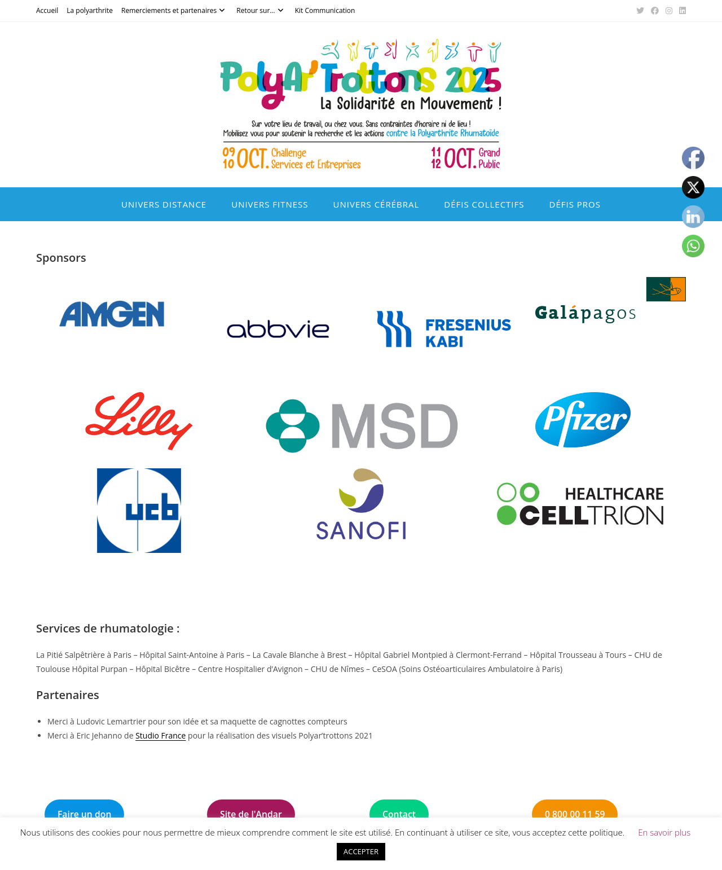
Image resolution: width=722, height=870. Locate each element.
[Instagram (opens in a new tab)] (669, 10)
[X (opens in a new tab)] (640, 10)
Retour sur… (261, 10)
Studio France (160, 735)
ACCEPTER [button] (361, 851)
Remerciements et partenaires (174, 10)
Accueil (47, 10)
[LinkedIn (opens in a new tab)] (681, 10)
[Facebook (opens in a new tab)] (655, 10)
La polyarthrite (90, 10)
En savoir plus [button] (664, 832)
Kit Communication (325, 10)
